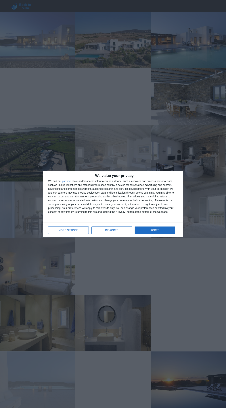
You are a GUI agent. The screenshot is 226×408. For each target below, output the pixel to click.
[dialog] (113, 204)
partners (66, 181)
